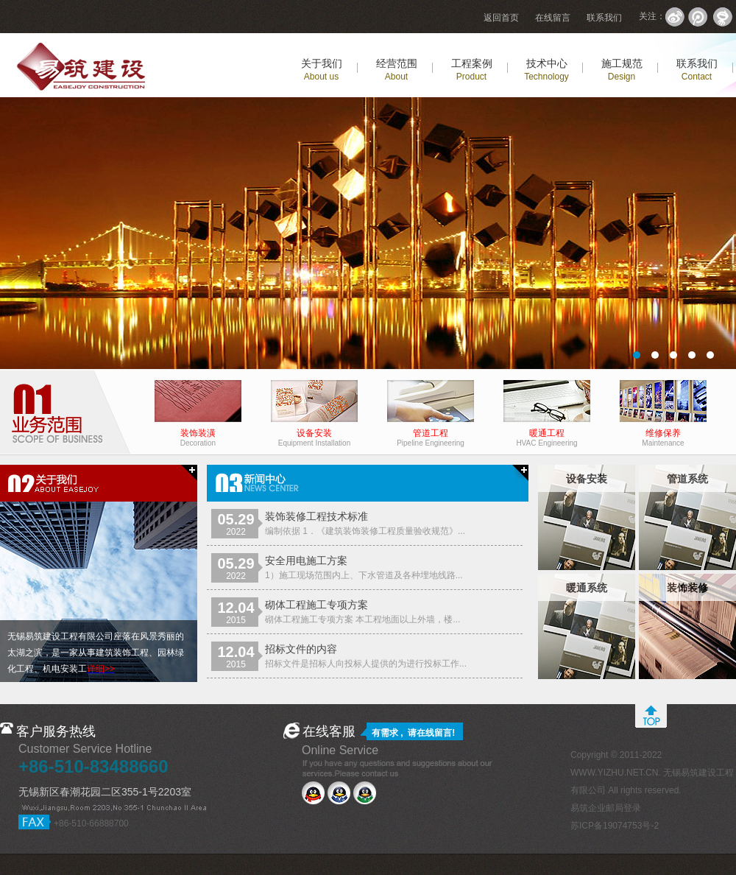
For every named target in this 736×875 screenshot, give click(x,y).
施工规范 (622, 69)
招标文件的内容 (301, 649)
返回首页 (501, 18)
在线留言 (552, 18)
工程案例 (471, 69)
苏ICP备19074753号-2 (614, 825)
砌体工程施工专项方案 (316, 605)
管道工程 (430, 434)
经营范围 (396, 69)
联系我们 (604, 18)
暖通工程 (546, 434)
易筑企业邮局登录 (605, 808)
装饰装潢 (198, 434)
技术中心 (546, 69)
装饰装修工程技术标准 (316, 516)
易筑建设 (368, 233)
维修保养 (663, 434)
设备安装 (314, 434)
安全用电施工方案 (306, 560)
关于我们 (321, 69)
